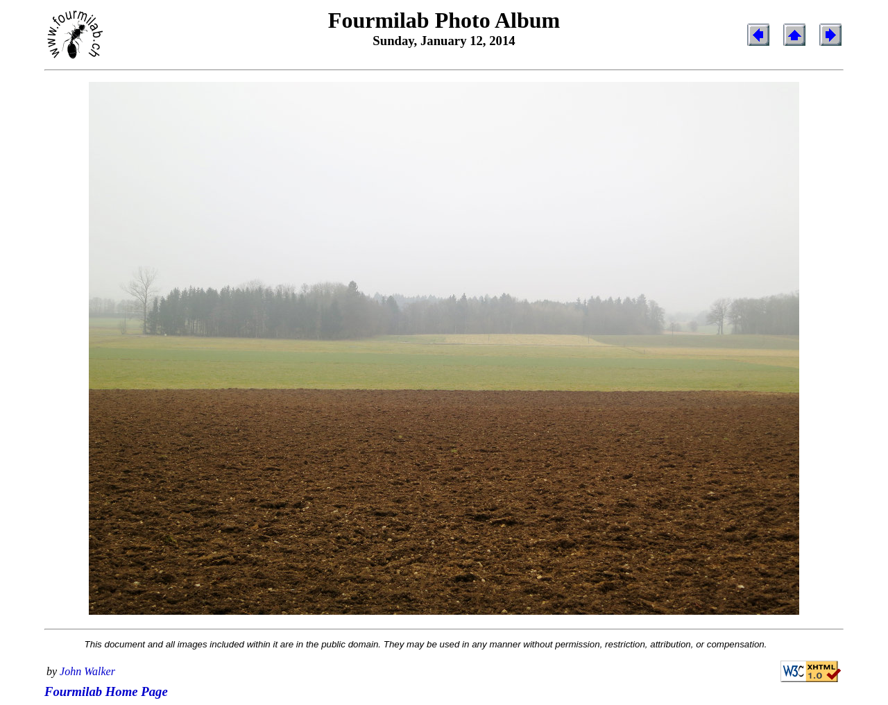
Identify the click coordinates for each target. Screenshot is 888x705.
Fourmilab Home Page (106, 691)
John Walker (87, 671)
